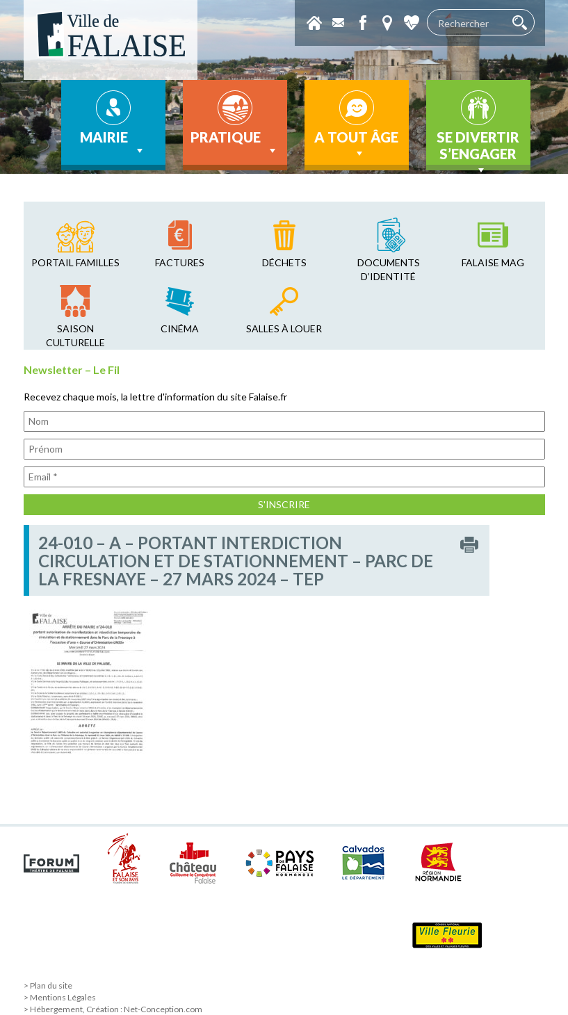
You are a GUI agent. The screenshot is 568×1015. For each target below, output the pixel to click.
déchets (284, 262)
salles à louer (284, 328)
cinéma (180, 328)
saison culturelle (75, 335)
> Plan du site (48, 985)
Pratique (234, 143)
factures (179, 262)
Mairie (113, 143)
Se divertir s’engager (478, 149)
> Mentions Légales (60, 997)
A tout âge (356, 145)
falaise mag (493, 262)
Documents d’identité (388, 269)
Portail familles (75, 262)
